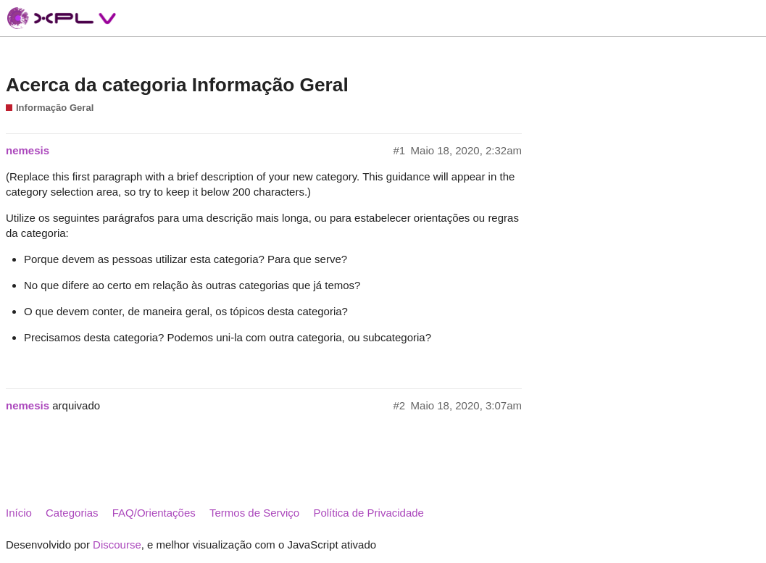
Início (19, 512)
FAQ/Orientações (154, 512)
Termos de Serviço (254, 512)
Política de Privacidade (368, 512)
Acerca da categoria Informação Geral (177, 85)
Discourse (117, 544)
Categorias (72, 512)
